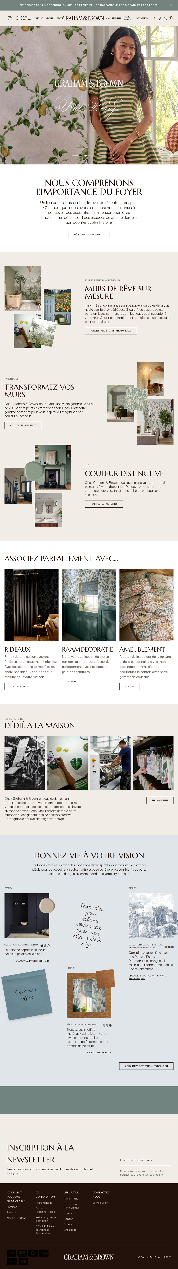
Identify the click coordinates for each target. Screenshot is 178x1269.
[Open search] (153, 18)
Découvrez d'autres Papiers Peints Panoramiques (147, 977)
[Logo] (83, 18)
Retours (11, 1212)
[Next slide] (102, 155)
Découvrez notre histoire (89, 234)
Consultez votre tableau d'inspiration (146, 1066)
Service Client (100, 1202)
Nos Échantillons (16, 1218)
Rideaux (68, 1218)
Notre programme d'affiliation (45, 1219)
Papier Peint (71, 1198)
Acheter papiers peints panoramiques (111, 330)
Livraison (12, 1207)
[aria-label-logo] (89, 1257)
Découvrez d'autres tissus (96, 1052)
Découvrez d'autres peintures (32, 961)
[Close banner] (171, 5)
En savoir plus (160, 800)
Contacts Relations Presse (45, 1210)
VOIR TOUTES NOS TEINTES (104, 504)
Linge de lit (70, 1229)
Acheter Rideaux (19, 686)
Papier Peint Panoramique (71, 1205)
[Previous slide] (75, 155)
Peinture (68, 1213)
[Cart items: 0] (170, 18)
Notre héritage (43, 1202)
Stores (68, 1224)
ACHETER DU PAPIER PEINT (23, 425)
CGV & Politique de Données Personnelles (44, 1230)
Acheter (72, 681)
